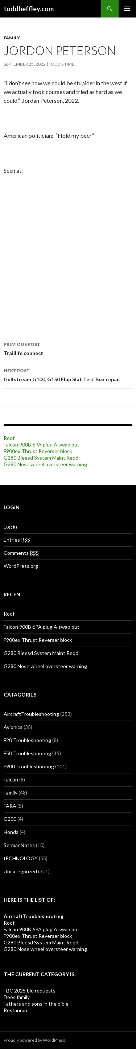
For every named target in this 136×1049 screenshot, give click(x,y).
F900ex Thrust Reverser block (38, 451)
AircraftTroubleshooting (31, 714)
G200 (10, 819)
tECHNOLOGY (21, 858)
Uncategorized (20, 871)
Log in (10, 526)
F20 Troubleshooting (27, 740)
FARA (10, 806)
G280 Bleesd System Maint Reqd (41, 458)
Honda (11, 832)
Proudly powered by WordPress (34, 1040)
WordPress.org (21, 566)
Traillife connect (68, 348)
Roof (9, 438)
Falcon (11, 779)
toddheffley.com (29, 9)
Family (12, 37)
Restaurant (16, 1010)
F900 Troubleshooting (29, 766)
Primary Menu (127, 8)
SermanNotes (19, 845)
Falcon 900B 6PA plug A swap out (41, 444)
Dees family (17, 997)
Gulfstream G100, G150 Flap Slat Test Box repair (68, 374)
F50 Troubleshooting (27, 753)
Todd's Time (61, 64)
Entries (17, 540)
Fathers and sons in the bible (36, 1004)
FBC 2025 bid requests (29, 990)
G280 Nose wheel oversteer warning (45, 464)
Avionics (13, 727)
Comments (21, 553)
